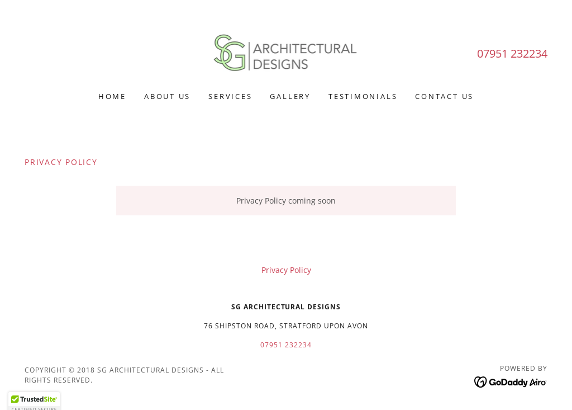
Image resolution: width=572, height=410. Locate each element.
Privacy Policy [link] (286, 270)
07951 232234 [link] (512, 53)
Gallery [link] (290, 96)
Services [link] (230, 96)
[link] (286, 53)
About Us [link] (167, 96)
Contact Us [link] (444, 96)
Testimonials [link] (362, 96)
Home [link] (112, 96)
